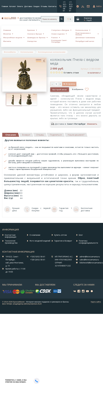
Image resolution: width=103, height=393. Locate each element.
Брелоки (31, 30)
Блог (81, 235)
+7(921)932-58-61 (37, 256)
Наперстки (32, 41)
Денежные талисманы (85, 38)
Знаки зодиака (57, 34)
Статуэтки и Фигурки (60, 30)
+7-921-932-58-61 (65, 6)
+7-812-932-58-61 (71, 6)
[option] (9, 99)
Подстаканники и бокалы (83, 34)
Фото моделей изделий (40, 241)
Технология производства (11, 242)
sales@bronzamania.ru (89, 259)
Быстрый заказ (59, 89)
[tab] (26, 135)
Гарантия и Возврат (63, 241)
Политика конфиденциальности (88, 242)
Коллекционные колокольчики (51, 52)
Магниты (7, 41)
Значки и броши (34, 34)
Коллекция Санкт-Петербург (59, 41)
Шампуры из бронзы (36, 38)
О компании (35, 235)
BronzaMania (10, 52)
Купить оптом (60, 235)
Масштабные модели (12, 38)
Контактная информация (10, 236)
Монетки (7, 34)
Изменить (92, 124)
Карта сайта (96, 302)
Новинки (7, 30)
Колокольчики (82, 30)
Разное (54, 38)
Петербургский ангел (85, 41)
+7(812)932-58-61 (37, 259)
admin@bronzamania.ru (90, 256)
